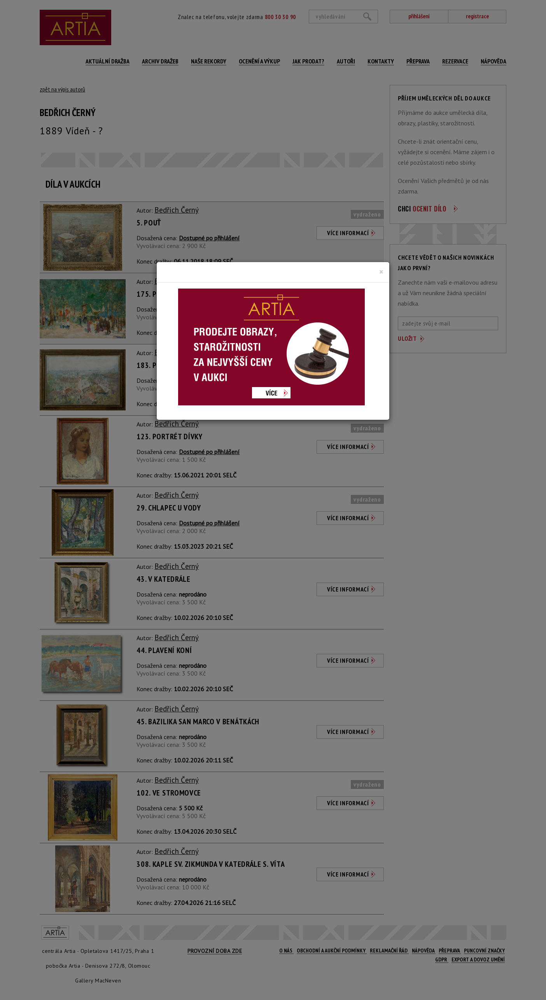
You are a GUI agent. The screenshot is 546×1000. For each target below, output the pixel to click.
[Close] (381, 271)
